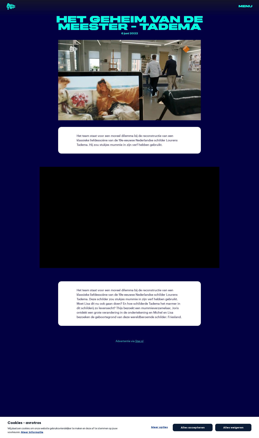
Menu (245, 6)
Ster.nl (139, 341)
